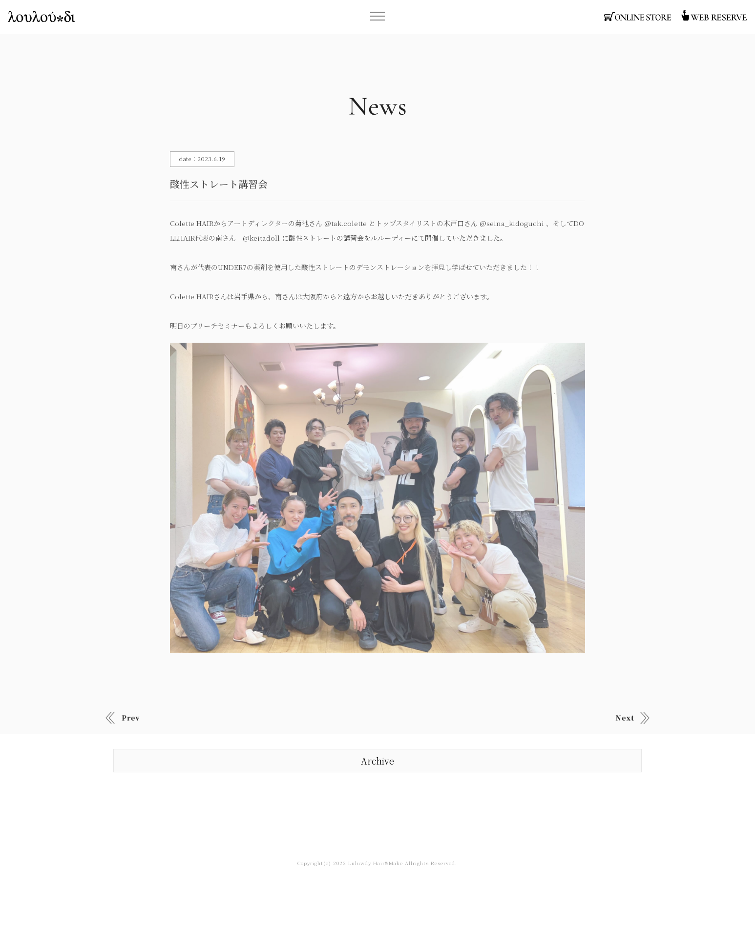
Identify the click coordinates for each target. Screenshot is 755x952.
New (122, 717)
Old (632, 717)
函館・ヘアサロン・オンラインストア (638, 16)
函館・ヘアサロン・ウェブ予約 (713, 16)
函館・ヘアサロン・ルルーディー (41, 16)
